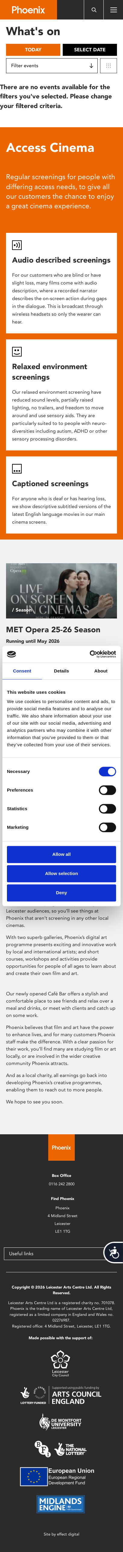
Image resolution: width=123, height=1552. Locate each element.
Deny (61, 892)
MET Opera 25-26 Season (53, 629)
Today (33, 50)
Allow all (61, 854)
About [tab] (101, 670)
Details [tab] (61, 670)
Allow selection (61, 873)
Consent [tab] (22, 670)
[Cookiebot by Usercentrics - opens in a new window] (89, 654)
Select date (90, 50)
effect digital (68, 1534)
